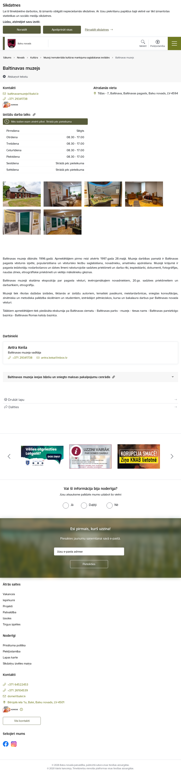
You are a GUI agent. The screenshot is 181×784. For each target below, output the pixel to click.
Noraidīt (22, 29)
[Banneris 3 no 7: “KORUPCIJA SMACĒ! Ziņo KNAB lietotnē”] (139, 456)
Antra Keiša (17, 347)
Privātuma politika (14, 645)
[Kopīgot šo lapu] (90, 407)
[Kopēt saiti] (33, 114)
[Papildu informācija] (21, 709)
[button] (113, 377)
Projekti (8, 606)
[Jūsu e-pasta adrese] (89, 551)
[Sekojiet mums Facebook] (6, 744)
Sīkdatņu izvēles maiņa (17, 663)
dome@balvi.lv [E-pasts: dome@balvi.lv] (17, 696)
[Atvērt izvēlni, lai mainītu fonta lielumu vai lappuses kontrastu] (157, 44)
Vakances (9, 594)
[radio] (68, 505)
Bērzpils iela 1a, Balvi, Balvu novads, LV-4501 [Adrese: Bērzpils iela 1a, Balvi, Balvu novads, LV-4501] (36, 702)
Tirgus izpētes (11, 624)
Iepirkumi (9, 600)
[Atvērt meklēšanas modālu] (143, 44)
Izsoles (7, 618)
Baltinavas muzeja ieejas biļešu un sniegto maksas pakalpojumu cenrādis (61, 377)
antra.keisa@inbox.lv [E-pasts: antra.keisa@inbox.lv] (54, 357)
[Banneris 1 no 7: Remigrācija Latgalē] (42, 456)
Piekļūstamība (11, 651)
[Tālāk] (172, 456)
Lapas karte (10, 657)
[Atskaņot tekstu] (18, 76)
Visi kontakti (22, 721)
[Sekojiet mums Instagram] (14, 744)
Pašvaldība (9, 612)
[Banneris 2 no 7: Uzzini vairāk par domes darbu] (90, 456)
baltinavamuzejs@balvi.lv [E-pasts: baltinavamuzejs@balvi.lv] (23, 93)
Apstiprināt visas (62, 29)
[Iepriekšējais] (9, 456)
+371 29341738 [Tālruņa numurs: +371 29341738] (17, 99)
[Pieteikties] (89, 564)
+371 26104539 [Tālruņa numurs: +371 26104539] (18, 690)
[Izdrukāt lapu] (90, 399)
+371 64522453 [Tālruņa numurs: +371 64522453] (18, 684)
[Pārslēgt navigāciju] (174, 43)
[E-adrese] (10, 105)
